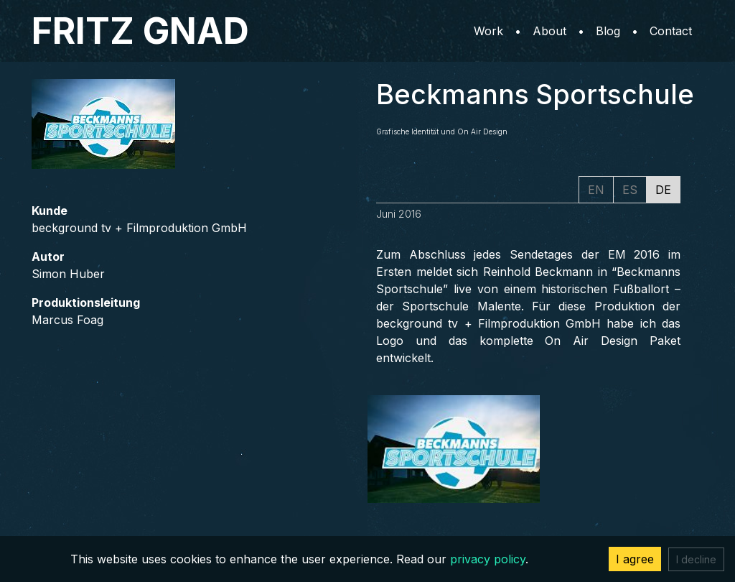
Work (488, 31)
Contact (671, 31)
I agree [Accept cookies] (635, 559)
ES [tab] (629, 190)
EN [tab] (596, 190)
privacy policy (487, 559)
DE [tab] (663, 190)
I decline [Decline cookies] (696, 559)
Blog (608, 31)
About (549, 31)
